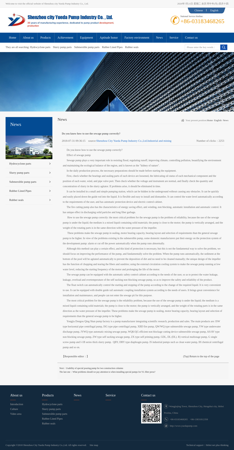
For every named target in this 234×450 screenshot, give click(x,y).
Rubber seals (132, 47)
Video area (15, 414)
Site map (94, 445)
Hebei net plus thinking (217, 445)
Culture (14, 409)
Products (48, 395)
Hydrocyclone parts (40, 47)
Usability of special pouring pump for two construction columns (94, 368)
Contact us (148, 395)
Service (110, 395)
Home (210, 120)
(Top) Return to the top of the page (201, 356)
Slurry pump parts (62, 47)
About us (16, 395)
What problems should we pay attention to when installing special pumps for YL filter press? (114, 372)
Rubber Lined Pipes (112, 47)
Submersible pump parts (87, 47)
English (214, 10)
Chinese (198, 10)
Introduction (16, 404)
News (225, 120)
